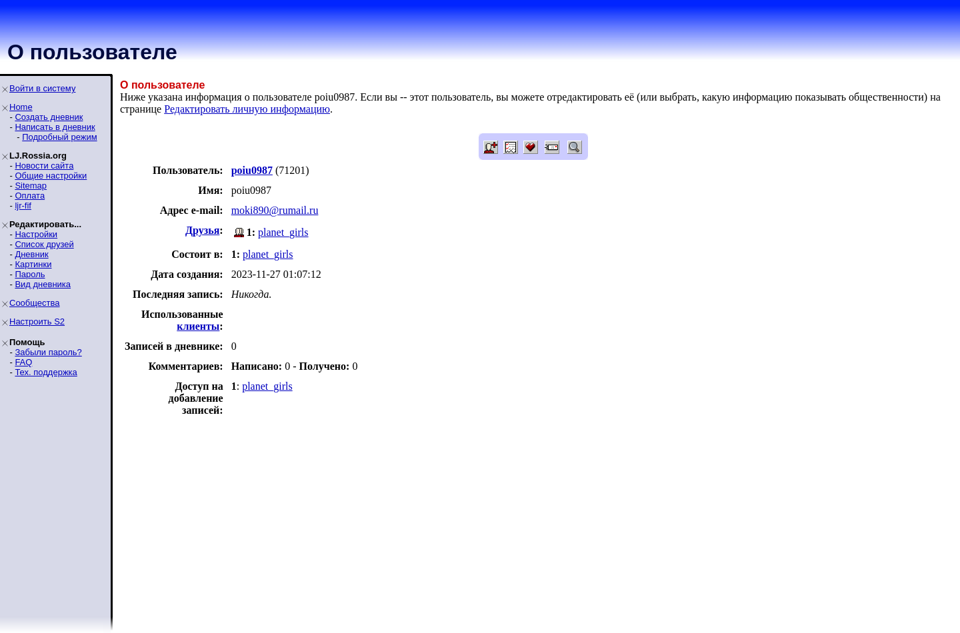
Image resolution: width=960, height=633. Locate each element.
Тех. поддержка (46, 372)
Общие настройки (51, 176)
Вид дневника (43, 284)
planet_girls (283, 232)
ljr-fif (23, 206)
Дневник (31, 254)
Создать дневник (49, 117)
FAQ (23, 362)
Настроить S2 (37, 321)
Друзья (202, 230)
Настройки (36, 234)
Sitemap (31, 186)
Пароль (30, 274)
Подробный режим (59, 137)
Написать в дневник (55, 127)
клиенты (198, 326)
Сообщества (34, 303)
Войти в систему (42, 88)
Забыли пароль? (48, 352)
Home (21, 107)
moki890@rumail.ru (275, 210)
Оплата (30, 196)
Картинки (33, 264)
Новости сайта (44, 166)
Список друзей (44, 244)
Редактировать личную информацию (247, 109)
